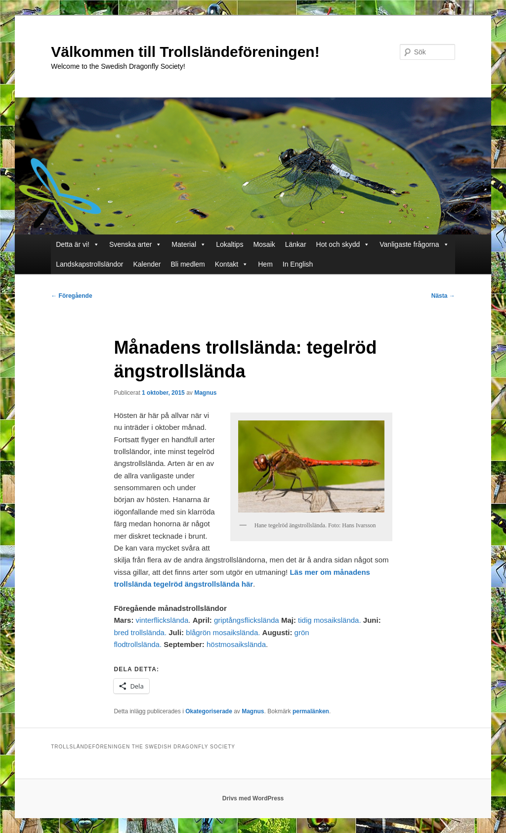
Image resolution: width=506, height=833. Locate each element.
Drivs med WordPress (253, 798)
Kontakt (231, 264)
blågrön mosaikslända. (223, 632)
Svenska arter (135, 244)
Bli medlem (188, 264)
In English (298, 264)
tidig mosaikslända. (329, 620)
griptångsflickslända (246, 620)
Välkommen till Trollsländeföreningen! (185, 52)
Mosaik (264, 244)
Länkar (295, 244)
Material (188, 244)
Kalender (147, 264)
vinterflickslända (162, 620)
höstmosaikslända (236, 644)
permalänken (311, 711)
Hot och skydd (343, 244)
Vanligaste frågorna (414, 244)
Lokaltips (229, 244)
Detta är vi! (77, 244)
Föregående (71, 295)
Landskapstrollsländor (89, 264)
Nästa (443, 295)
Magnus (205, 392)
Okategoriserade (208, 711)
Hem (265, 264)
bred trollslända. (140, 632)
